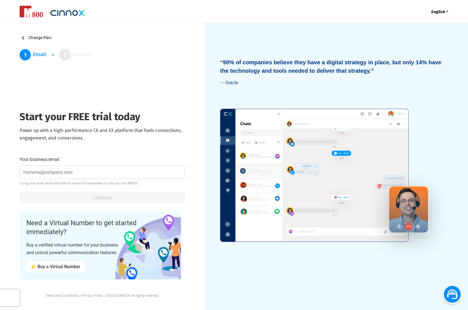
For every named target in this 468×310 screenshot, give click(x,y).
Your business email (39, 159)
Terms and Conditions (62, 296)
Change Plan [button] (36, 38)
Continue (102, 197)
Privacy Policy (92, 296)
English (438, 12)
